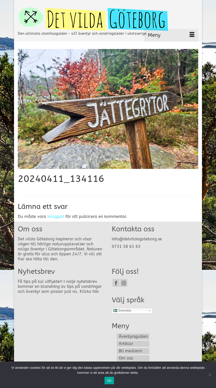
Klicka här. (89, 291)
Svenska (122, 311)
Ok (109, 381)
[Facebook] (116, 283)
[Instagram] (123, 283)
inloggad (55, 216)
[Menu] (171, 35)
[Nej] (209, 374)
